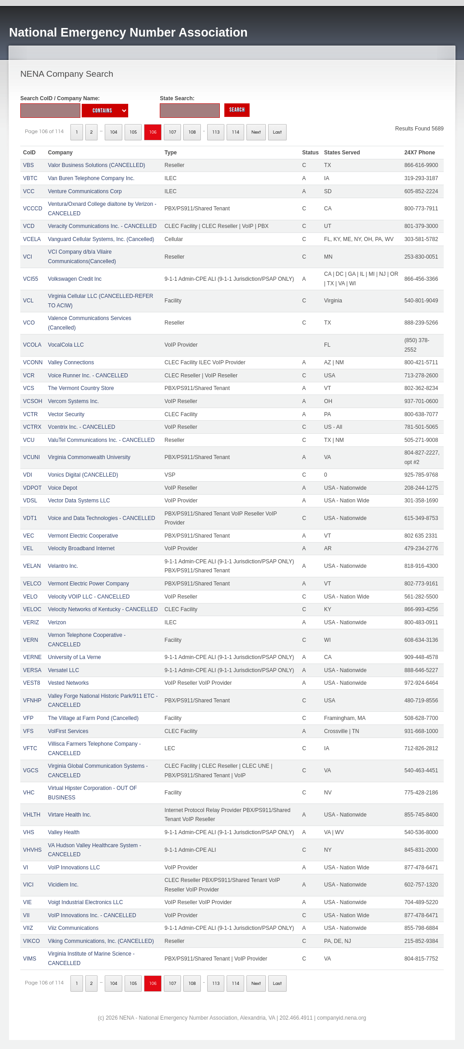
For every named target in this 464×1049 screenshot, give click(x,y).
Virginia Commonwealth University (89, 457)
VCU (28, 440)
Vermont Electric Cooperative (83, 536)
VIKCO (31, 941)
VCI (27, 257)
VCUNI (31, 457)
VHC (28, 792)
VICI (28, 885)
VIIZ (28, 928)
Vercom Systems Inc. (73, 401)
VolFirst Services (68, 731)
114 (235, 132)
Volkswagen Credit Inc (75, 279)
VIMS (29, 959)
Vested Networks (68, 683)
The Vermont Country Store (81, 388)
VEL (28, 548)
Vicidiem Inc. (63, 885)
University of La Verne (74, 657)
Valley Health (63, 832)
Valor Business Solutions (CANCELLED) (96, 165)
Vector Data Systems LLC (79, 500)
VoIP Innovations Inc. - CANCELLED (92, 915)
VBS (28, 165)
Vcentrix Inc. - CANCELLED (81, 427)
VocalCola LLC (66, 345)
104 (113, 132)
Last (277, 132)
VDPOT (32, 488)
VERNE (32, 657)
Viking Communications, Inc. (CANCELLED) (101, 941)
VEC (28, 536)
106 (153, 132)
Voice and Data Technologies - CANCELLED (101, 518)
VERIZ (31, 622)
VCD (28, 226)
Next (256, 132)
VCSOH (32, 401)
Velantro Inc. (63, 566)
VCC (28, 191)
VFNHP (32, 700)
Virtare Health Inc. (69, 815)
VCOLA (32, 345)
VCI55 (30, 279)
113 (216, 132)
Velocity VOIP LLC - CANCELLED (89, 597)
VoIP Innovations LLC (74, 867)
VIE (27, 902)
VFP (28, 718)
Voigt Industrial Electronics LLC (85, 902)
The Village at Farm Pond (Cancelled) (93, 718)
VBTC (30, 178)
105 (133, 132)
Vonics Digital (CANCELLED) (83, 475)
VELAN (32, 566)
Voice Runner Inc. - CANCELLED (88, 375)
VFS (28, 731)
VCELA (32, 239)
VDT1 (30, 518)
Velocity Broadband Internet (81, 548)
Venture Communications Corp (84, 191)
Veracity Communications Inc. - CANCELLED (102, 226)
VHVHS (32, 850)
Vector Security (66, 414)
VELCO (32, 583)
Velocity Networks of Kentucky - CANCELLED (103, 609)
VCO (29, 323)
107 (172, 132)
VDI (27, 475)
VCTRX (32, 427)
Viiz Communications (73, 928)
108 (192, 132)
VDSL (30, 500)
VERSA (32, 670)
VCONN (32, 362)
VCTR (30, 414)
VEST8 (31, 683)
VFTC (30, 748)
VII (26, 915)
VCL (28, 300)
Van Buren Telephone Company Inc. (91, 178)
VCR (28, 375)
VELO (30, 597)
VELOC (32, 609)
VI (25, 867)
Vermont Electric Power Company (88, 583)
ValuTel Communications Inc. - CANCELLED (101, 440)
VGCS (30, 770)
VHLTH (31, 815)
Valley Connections (71, 362)
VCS (28, 388)
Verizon (57, 622)
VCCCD (32, 208)
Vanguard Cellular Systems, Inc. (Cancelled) (101, 239)
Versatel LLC (63, 670)
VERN (30, 640)
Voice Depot (62, 488)
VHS (28, 832)
